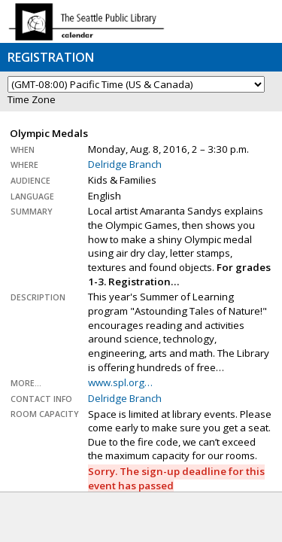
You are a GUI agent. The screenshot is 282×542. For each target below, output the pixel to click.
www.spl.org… (120, 382)
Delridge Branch (125, 164)
